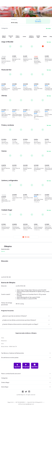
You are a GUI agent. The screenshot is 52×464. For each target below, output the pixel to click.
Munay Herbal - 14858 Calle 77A (9, 346)
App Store (17, 365)
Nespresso (4, 340)
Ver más (49, 42)
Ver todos (48, 28)
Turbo (2, 338)
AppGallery (34, 365)
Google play (26, 365)
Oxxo (2, 343)
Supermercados (5, 249)
